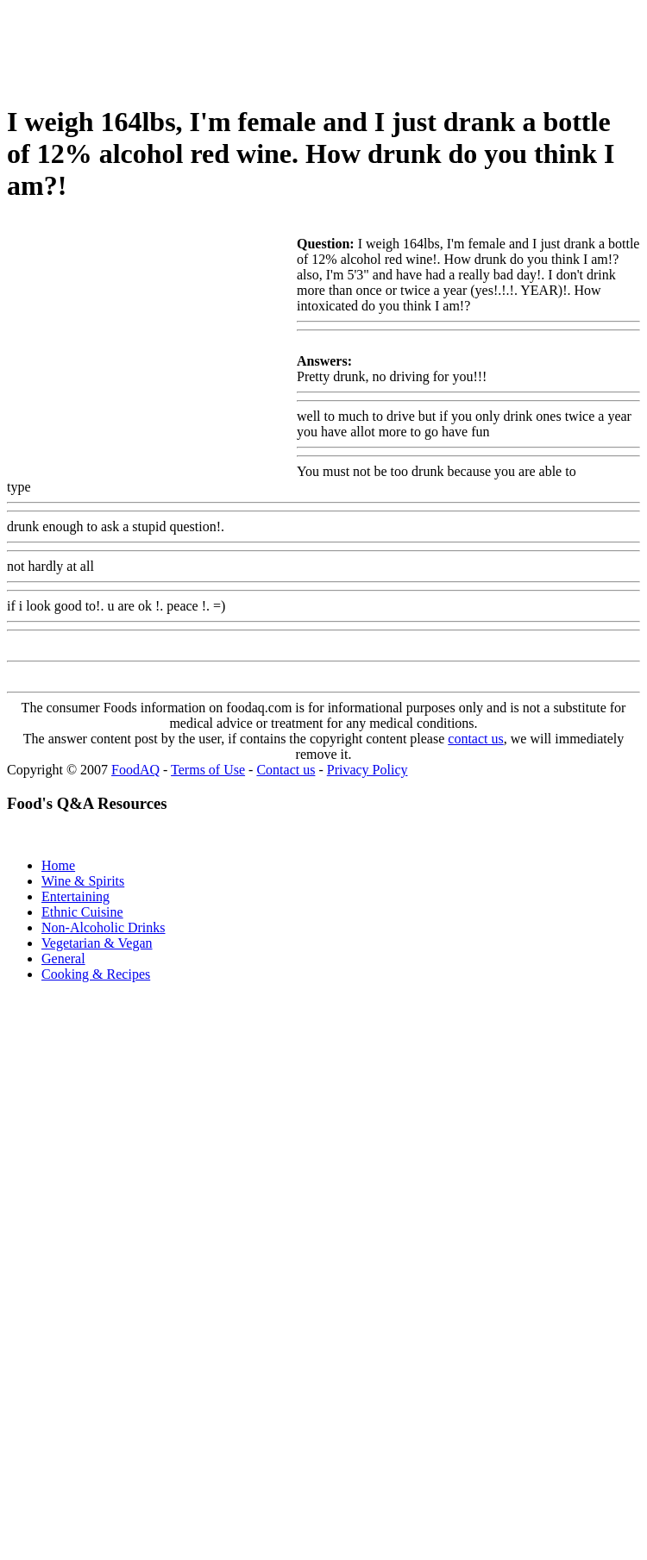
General (63, 958)
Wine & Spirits (82, 881)
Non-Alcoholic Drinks (103, 927)
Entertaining (75, 896)
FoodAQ (135, 769)
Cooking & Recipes (95, 974)
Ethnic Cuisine (82, 912)
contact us (475, 738)
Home (58, 865)
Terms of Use (208, 769)
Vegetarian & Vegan (97, 943)
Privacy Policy (367, 769)
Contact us (285, 769)
